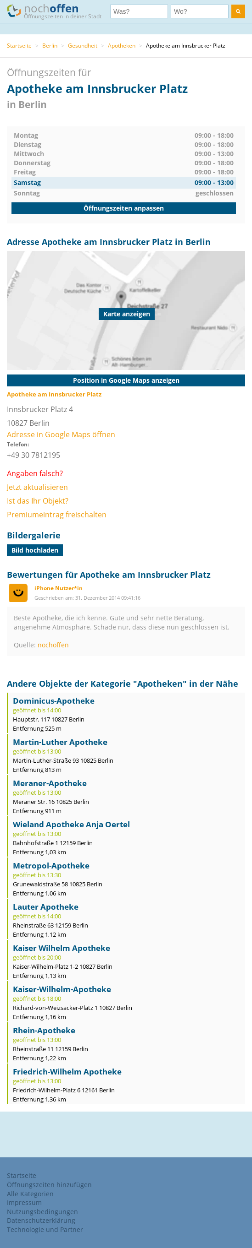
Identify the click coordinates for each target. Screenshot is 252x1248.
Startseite (19, 45)
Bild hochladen (34, 550)
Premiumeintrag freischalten (56, 515)
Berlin (49, 45)
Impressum (24, 1202)
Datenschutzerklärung (41, 1220)
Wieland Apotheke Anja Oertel (71, 824)
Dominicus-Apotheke (54, 700)
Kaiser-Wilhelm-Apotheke (62, 989)
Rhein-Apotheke (44, 1030)
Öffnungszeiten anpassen (124, 208)
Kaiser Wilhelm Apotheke (61, 948)
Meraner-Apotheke (50, 783)
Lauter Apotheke (45, 906)
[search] (238, 11)
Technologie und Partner (45, 1229)
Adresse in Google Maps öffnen (61, 434)
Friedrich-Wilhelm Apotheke (67, 1071)
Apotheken (121, 45)
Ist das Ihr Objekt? (37, 501)
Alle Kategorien (30, 1193)
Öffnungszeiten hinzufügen (49, 1184)
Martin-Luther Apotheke (60, 742)
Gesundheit (82, 45)
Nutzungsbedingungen (42, 1211)
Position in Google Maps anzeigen (126, 380)
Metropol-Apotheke (51, 865)
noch (58, 10)
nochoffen (53, 644)
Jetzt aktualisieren (37, 487)
